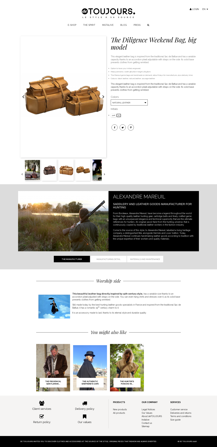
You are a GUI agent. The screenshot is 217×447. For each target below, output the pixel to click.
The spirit (89, 26)
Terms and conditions (180, 416)
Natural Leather (121, 103)
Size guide (175, 420)
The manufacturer (72, 259)
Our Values (147, 413)
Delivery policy (84, 405)
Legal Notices (148, 409)
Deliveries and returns (180, 413)
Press (137, 26)
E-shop (72, 26)
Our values (84, 419)
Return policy (41, 419)
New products (120, 409)
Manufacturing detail (108, 259)
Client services (41, 405)
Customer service (178, 409)
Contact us (147, 423)
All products (119, 413)
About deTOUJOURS (152, 416)
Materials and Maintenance (145, 259)
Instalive (108, 26)
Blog (123, 26)
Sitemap (145, 426)
